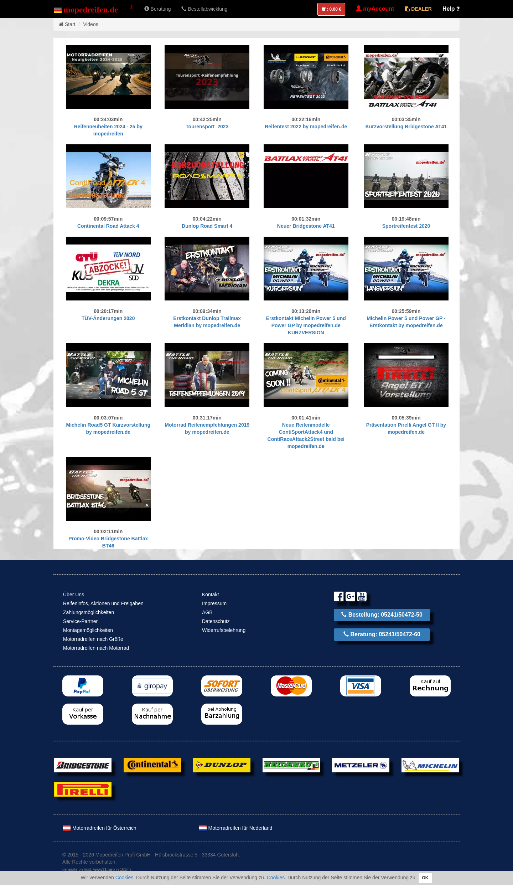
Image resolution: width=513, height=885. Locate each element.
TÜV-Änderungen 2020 (108, 318)
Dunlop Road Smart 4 (207, 226)
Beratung (157, 9)
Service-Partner (80, 621)
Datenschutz (216, 621)
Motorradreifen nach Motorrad (96, 648)
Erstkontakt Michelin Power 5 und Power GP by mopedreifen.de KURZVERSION (306, 325)
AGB (207, 612)
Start (70, 24)
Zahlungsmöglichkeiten (88, 612)
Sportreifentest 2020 (406, 226)
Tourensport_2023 (207, 126)
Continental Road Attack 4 (108, 226)
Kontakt (210, 594)
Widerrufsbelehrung (223, 630)
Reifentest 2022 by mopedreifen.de (306, 126)
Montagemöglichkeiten (88, 630)
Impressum (214, 603)
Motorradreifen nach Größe (93, 639)
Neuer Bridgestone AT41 (306, 226)
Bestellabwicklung (204, 9)
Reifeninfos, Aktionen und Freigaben (103, 603)
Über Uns (73, 594)
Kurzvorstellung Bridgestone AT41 (406, 126)
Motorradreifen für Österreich (99, 828)
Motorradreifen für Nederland (235, 828)
